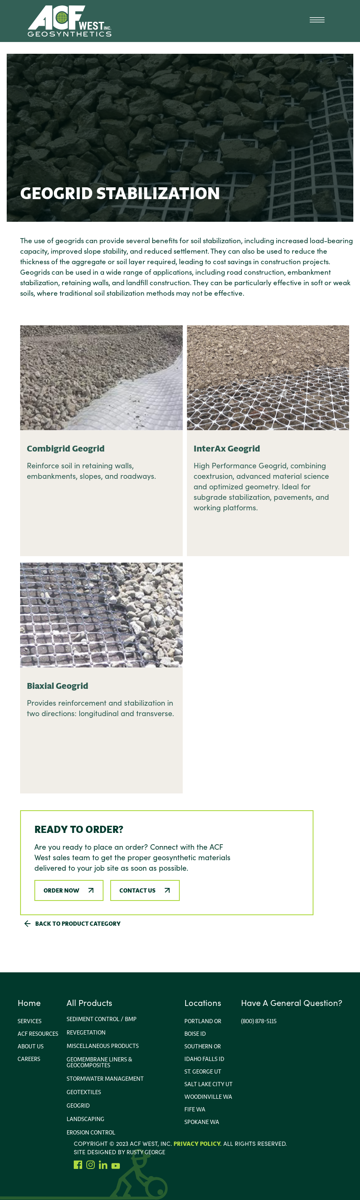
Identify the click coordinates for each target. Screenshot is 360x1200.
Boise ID (195, 1033)
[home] (69, 21)
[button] (317, 21)
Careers (29, 1059)
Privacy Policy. (198, 1144)
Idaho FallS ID (204, 1059)
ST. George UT (202, 1071)
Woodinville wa (208, 1096)
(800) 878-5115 (259, 1021)
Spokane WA (201, 1122)
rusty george (146, 1152)
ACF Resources (38, 1033)
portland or (202, 1021)
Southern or (202, 1046)
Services (29, 1021)
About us (31, 1046)
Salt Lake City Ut (208, 1084)
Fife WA (194, 1109)
